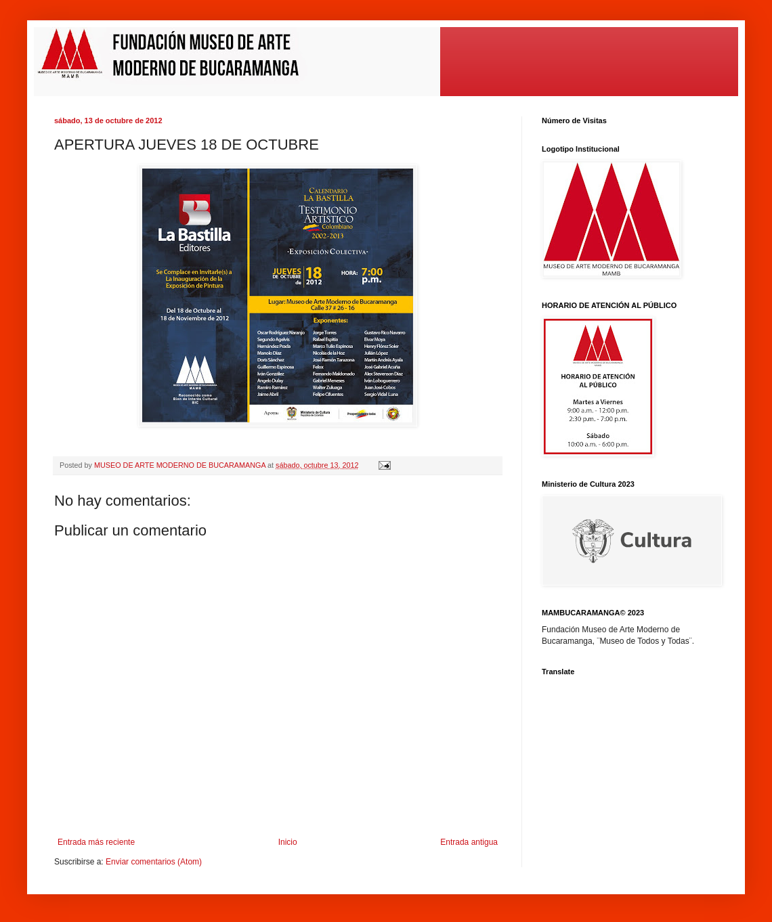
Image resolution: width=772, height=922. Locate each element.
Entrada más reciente (96, 842)
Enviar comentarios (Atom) (154, 861)
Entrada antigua (469, 842)
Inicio (287, 842)
